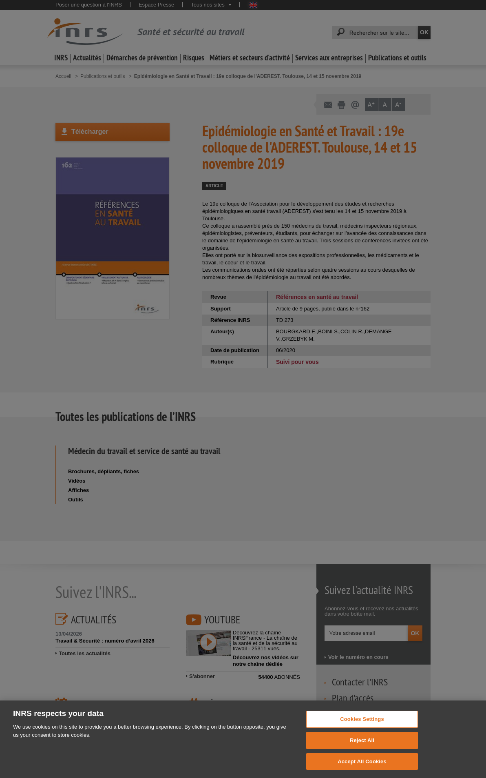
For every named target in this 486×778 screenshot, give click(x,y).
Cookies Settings (362, 721)
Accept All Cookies (362, 763)
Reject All (362, 742)
